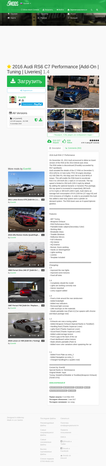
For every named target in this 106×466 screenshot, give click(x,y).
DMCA (63, 437)
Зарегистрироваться (77, 10)
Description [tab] (55, 148)
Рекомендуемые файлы (47, 424)
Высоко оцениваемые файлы (46, 451)
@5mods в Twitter (65, 442)
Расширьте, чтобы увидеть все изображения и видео (73, 135)
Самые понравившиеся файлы (46, 432)
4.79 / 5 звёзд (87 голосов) (90, 142)
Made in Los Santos (15, 420)
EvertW (22, 97)
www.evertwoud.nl (57, 383)
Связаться (64, 418)
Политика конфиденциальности (69, 424)
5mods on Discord (65, 456)
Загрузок (56, 142)
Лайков (69, 142)
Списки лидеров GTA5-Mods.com (47, 460)
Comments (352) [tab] (73, 148)
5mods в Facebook (65, 449)
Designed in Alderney (15, 418)
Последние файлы (48, 418)
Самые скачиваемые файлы (45, 442)
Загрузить (48, 10)
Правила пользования (65, 431)
